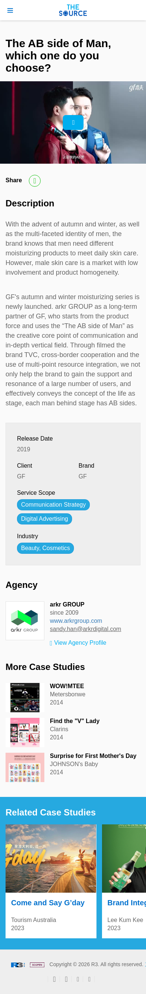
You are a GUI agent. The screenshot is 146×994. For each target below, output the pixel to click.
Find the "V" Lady (74, 721)
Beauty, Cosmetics (45, 548)
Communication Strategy (53, 504)
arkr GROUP (67, 604)
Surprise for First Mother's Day (93, 756)
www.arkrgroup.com (76, 621)
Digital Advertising (44, 519)
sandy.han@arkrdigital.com (85, 629)
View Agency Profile (78, 643)
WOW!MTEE (67, 686)
